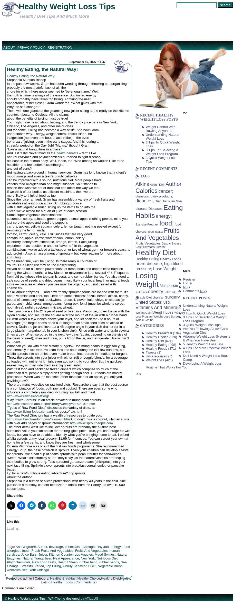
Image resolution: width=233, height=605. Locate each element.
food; (26, 551)
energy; (116, 547)
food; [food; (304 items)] (166, 223)
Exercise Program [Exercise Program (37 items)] (147, 224)
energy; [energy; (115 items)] (164, 216)
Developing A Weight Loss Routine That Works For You (184, 365)
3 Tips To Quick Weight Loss (204, 313)
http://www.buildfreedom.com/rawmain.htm (38, 419)
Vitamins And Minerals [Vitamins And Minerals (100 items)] (158, 307)
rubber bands (109, 562)
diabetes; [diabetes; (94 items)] (144, 200)
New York (88, 558)
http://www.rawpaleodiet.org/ (28, 396)
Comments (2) (85, 582)
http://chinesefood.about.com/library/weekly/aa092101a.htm (51, 404)
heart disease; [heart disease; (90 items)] (149, 263)
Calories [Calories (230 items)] (146, 190)
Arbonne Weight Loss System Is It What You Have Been (206, 338)
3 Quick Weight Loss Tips (201, 325)
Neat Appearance (66, 558)
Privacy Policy (31, 47)
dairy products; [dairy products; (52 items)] (161, 196)
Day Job (102, 547)
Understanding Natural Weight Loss (162, 136)
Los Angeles (84, 554)
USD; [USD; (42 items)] (167, 302)
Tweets (151, 352)
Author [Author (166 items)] (174, 184)
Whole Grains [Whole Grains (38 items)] (144, 319)
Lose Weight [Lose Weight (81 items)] (165, 268)
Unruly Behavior (74, 566)
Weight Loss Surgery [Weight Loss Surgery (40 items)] (167, 316)
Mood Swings (105, 554)
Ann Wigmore (26, 547)
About (9, 47)
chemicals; (73, 547)
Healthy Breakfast (63, 578)
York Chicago (39, 570)
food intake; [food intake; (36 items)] (155, 231)
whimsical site (17, 570)
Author (42, 547)
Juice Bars (29, 554)
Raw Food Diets (44, 562)
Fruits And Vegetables (91, 551)
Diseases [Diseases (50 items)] (156, 209)
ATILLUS (91, 598)
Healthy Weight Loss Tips (67, 6)
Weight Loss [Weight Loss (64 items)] (162, 312)
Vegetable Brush (110, 566)
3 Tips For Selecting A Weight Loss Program (162, 152)
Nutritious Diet (107, 558)
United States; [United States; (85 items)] (148, 302)
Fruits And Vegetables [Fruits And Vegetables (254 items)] (157, 234)
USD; (92, 566)
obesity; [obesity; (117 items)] (156, 291)
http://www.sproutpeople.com (91, 423)
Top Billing (53, 566)
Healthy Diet (110, 578)
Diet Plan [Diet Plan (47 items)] (168, 201)
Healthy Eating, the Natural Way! (42, 69)
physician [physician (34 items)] (158, 297)
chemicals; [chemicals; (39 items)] (142, 196)
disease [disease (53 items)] (141, 209)
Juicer (42, 554)
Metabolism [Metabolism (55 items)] (169, 286)
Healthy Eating (157, 345)
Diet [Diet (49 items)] (158, 201)
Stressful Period (32, 566)
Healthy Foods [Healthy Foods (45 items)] (170, 259)
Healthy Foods (62, 582)
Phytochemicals (18, 562)
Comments (195, 291)
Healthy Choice (88, 578)
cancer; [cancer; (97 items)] (165, 191)
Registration (59, 47)
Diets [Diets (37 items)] (179, 201)
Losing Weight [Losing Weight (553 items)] (147, 279)
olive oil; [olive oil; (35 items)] (171, 292)
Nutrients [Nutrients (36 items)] (141, 292)
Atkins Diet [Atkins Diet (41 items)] (157, 185)
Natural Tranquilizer (37, 558)
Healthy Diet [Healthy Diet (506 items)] (155, 252)
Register (189, 279)
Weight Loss (155, 360)
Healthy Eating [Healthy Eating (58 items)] (147, 259)
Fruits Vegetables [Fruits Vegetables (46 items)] (148, 243)
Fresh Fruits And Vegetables (52, 551)
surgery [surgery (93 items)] (172, 297)
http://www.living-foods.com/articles (33, 411)
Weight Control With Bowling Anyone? (160, 129)
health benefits (67, 153)
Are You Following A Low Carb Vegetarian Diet (205, 331)
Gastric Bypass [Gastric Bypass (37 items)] (171, 243)
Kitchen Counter (61, 554)
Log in (187, 283)
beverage (56, 547)
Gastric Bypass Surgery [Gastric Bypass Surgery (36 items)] (150, 246)
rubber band (89, 562)
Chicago (88, 547)
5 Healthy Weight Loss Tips (203, 344)
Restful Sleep (67, 562)
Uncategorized (156, 356)
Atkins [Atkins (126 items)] (142, 184)
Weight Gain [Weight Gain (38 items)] (143, 312)
